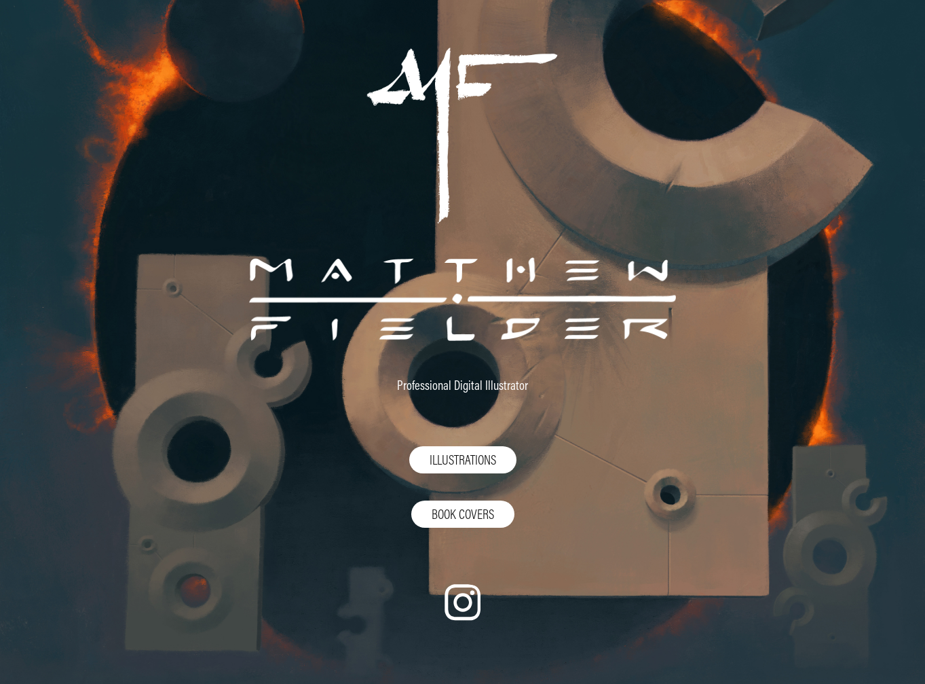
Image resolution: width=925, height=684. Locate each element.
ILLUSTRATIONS (463, 459)
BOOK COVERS (463, 513)
